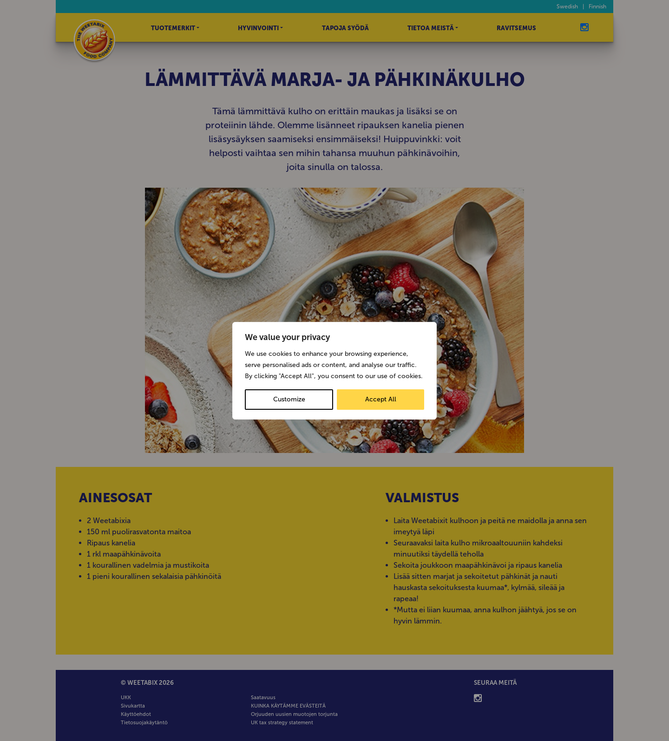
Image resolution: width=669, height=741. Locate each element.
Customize (289, 399)
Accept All (380, 399)
